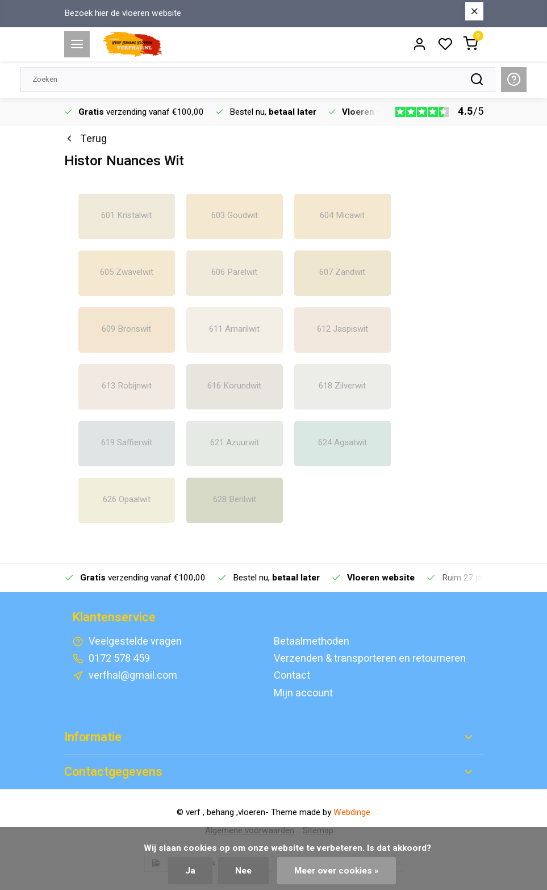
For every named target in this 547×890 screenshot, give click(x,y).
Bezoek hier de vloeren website (122, 13)
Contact (292, 675)
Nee (243, 870)
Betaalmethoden (311, 641)
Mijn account (303, 693)
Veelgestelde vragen (135, 641)
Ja (190, 870)
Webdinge (351, 812)
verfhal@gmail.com (133, 675)
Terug (85, 139)
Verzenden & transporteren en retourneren (370, 658)
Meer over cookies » (336, 870)
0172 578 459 (119, 658)
